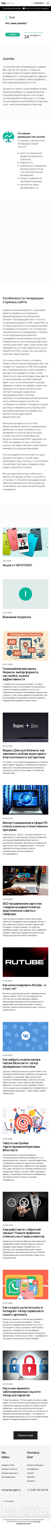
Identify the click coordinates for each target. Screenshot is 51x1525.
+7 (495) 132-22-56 (37, 1489)
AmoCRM (30, 1473)
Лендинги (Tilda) (8, 1465)
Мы (4, 1452)
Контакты (33, 1452)
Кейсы (5, 1457)
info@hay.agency (11, 1489)
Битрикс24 (31, 1481)
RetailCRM (31, 1477)
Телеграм (9, 1501)
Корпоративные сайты (10, 1473)
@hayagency (39, 3)
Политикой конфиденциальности (28, 1522)
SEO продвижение (8, 1477)
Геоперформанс (33, 1469)
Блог (30, 1457)
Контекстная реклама (35, 1465)
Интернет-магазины (9, 1469)
